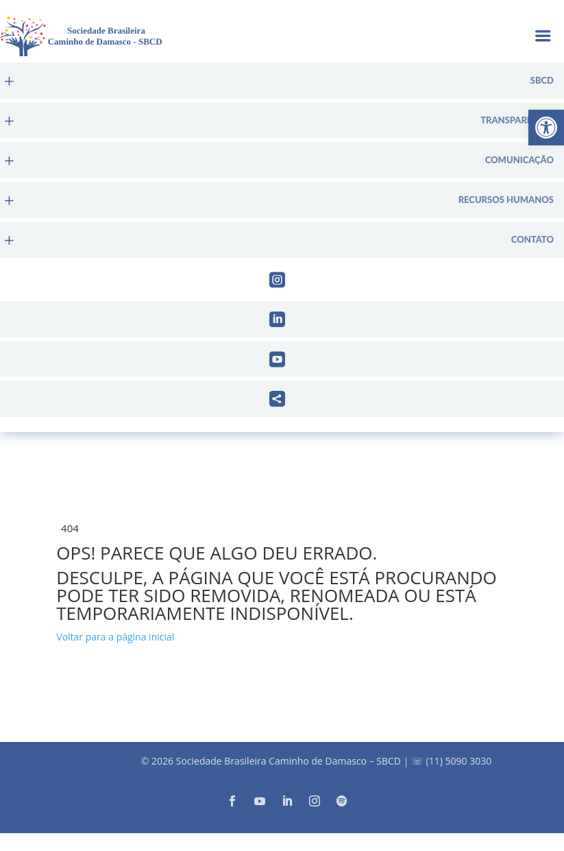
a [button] (542, 37)
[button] (546, 127)
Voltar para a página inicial (115, 636)
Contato (532, 239)
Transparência (517, 120)
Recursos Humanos (506, 199)
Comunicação (519, 160)
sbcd (542, 80)
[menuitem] (282, 80)
